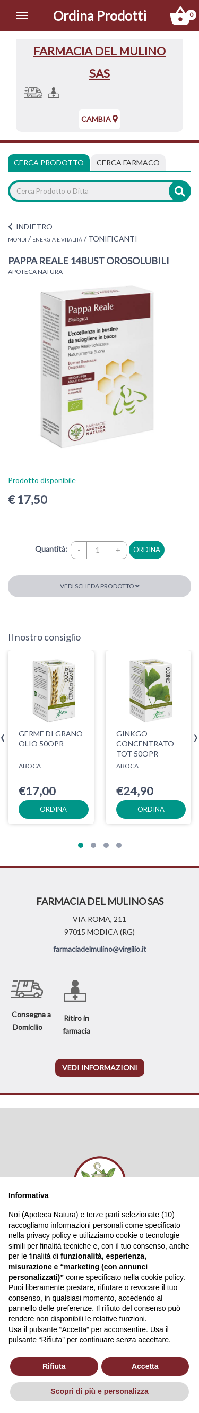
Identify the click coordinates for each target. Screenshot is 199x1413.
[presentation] (3, 738)
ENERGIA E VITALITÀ (57, 239)
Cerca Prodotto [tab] (49, 162)
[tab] (128, 162)
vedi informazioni (99, 1067)
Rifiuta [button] (54, 1366)
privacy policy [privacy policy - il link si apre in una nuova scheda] (48, 1235)
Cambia (99, 118)
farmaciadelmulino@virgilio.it (99, 948)
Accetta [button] (145, 1366)
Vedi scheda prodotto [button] (100, 586)
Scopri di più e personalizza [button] (99, 1391)
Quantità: (51, 548)
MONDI (17, 239)
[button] (80, 845)
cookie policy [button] (162, 1277)
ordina (146, 549)
